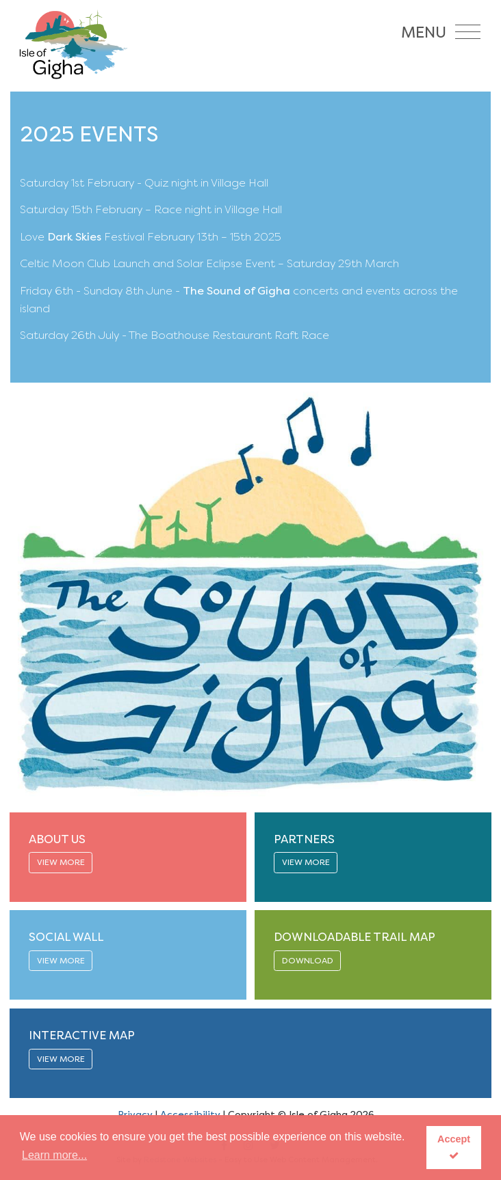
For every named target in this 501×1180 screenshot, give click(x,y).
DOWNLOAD (307, 960)
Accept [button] (453, 1147)
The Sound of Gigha (236, 290)
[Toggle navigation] (444, 30)
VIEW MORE (61, 862)
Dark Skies (74, 236)
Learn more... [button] (54, 1155)
